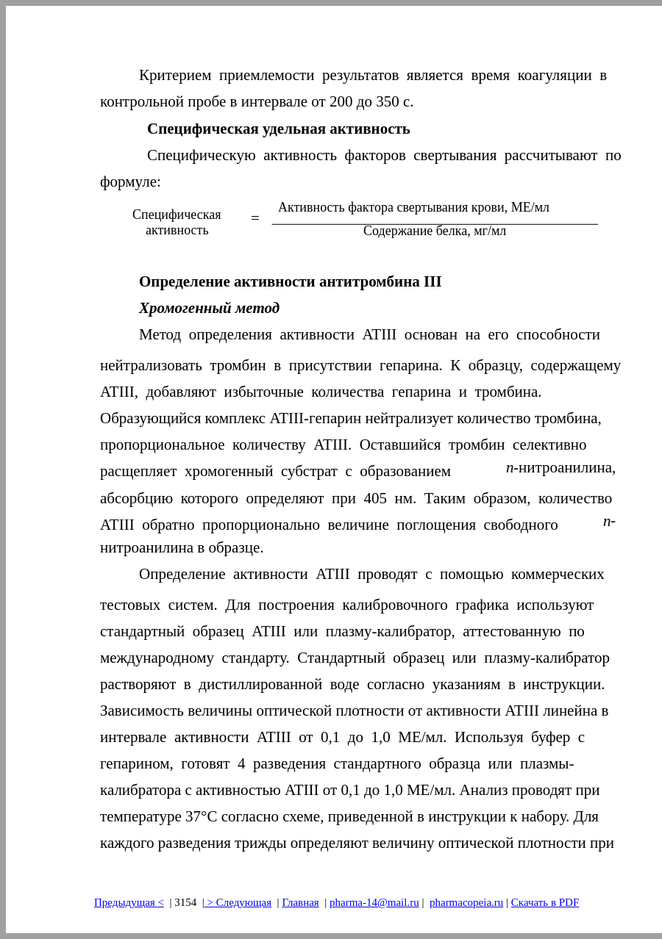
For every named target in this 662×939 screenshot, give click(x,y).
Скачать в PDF (545, 902)
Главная (300, 902)
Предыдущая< (129, 902)
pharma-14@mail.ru (374, 902)
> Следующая (237, 902)
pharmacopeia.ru (466, 902)
